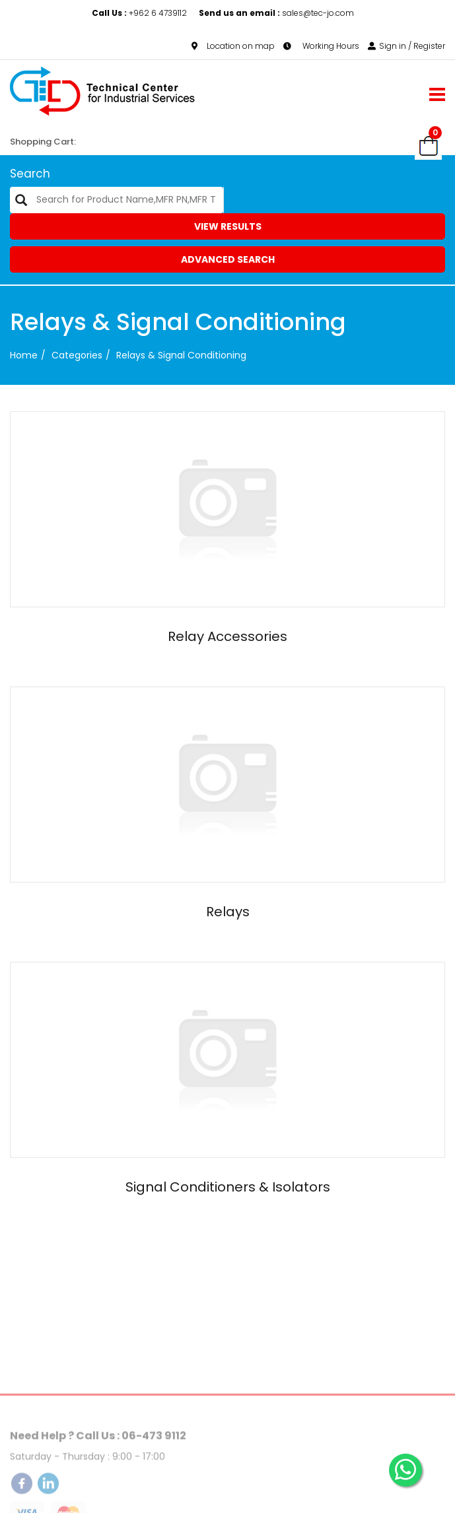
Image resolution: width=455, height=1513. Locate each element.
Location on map (233, 45)
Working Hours (321, 45)
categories (77, 355)
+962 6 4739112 (140, 12)
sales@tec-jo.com (276, 12)
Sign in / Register (406, 45)
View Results (228, 226)
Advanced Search (228, 259)
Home (24, 355)
